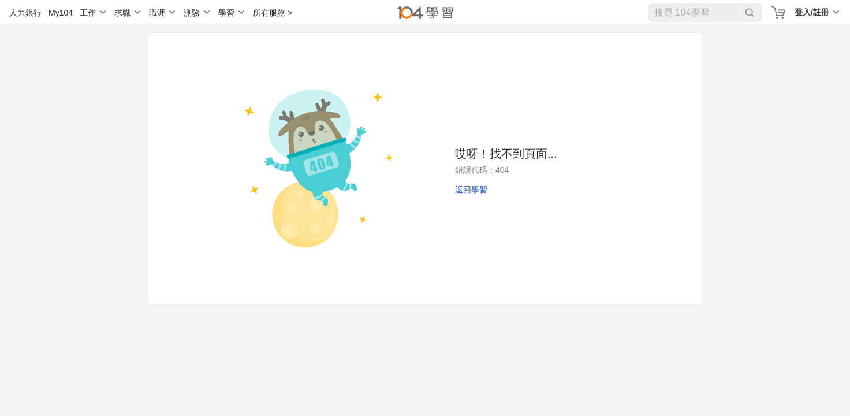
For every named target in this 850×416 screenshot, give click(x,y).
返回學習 (471, 189)
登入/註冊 (812, 12)
